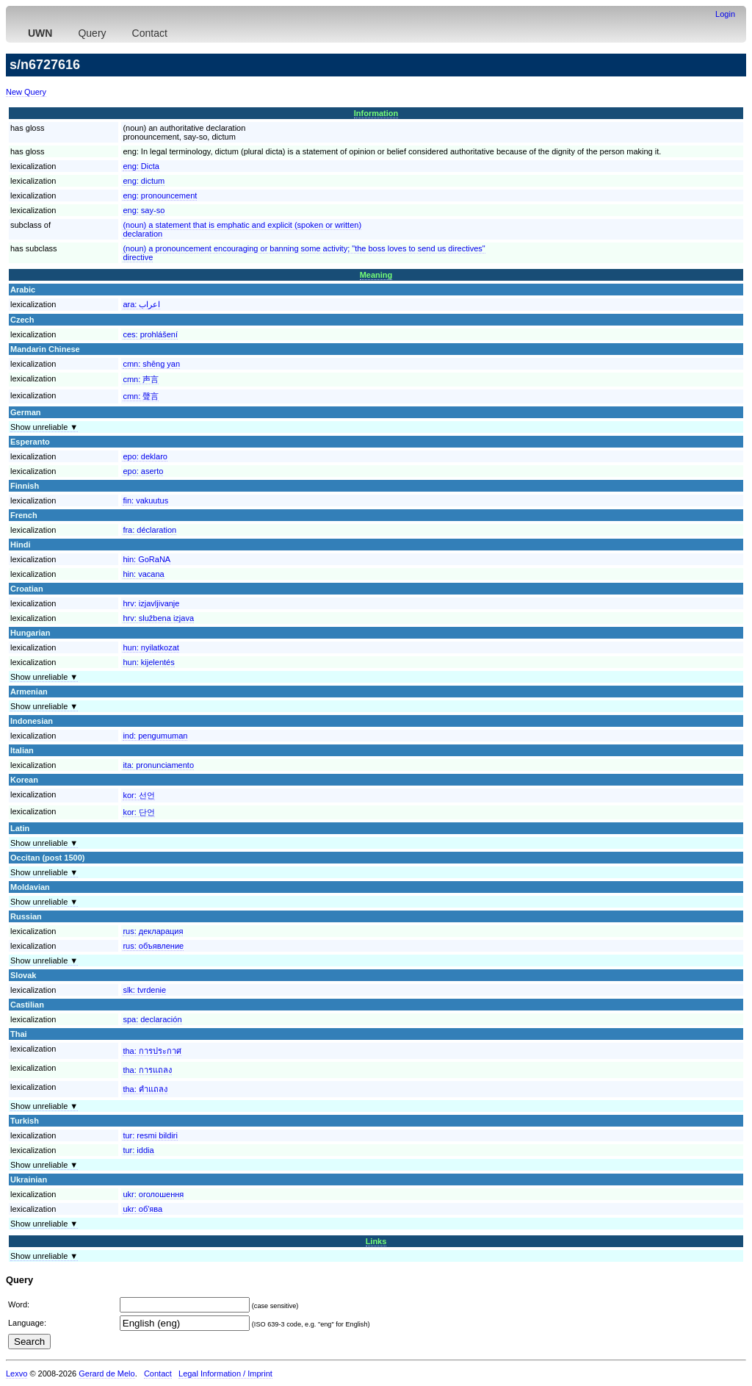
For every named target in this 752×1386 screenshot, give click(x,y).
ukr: (153, 1194)
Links (376, 1241)
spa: (152, 1019)
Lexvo (16, 1373)
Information (376, 113)
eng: (141, 166)
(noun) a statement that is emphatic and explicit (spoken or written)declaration (242, 229)
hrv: (151, 603)
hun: (150, 647)
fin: (145, 500)
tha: (152, 1050)
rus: (153, 931)
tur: (150, 1135)
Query (92, 33)
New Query (26, 91)
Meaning (376, 274)
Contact (149, 33)
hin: (146, 559)
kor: (138, 795)
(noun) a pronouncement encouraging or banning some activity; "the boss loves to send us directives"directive (304, 253)
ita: (158, 765)
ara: (141, 304)
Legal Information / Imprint (225, 1373)
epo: (145, 456)
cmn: (151, 363)
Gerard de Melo (106, 1373)
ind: (155, 735)
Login (725, 14)
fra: (149, 529)
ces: (150, 334)
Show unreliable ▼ (44, 427)
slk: (144, 989)
